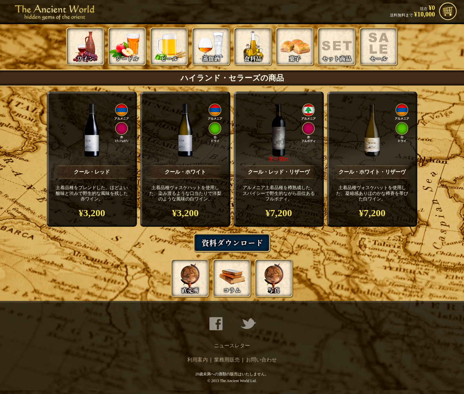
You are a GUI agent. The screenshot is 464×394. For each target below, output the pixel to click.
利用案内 (197, 359)
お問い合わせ (261, 359)
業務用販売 (227, 359)
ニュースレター (232, 345)
